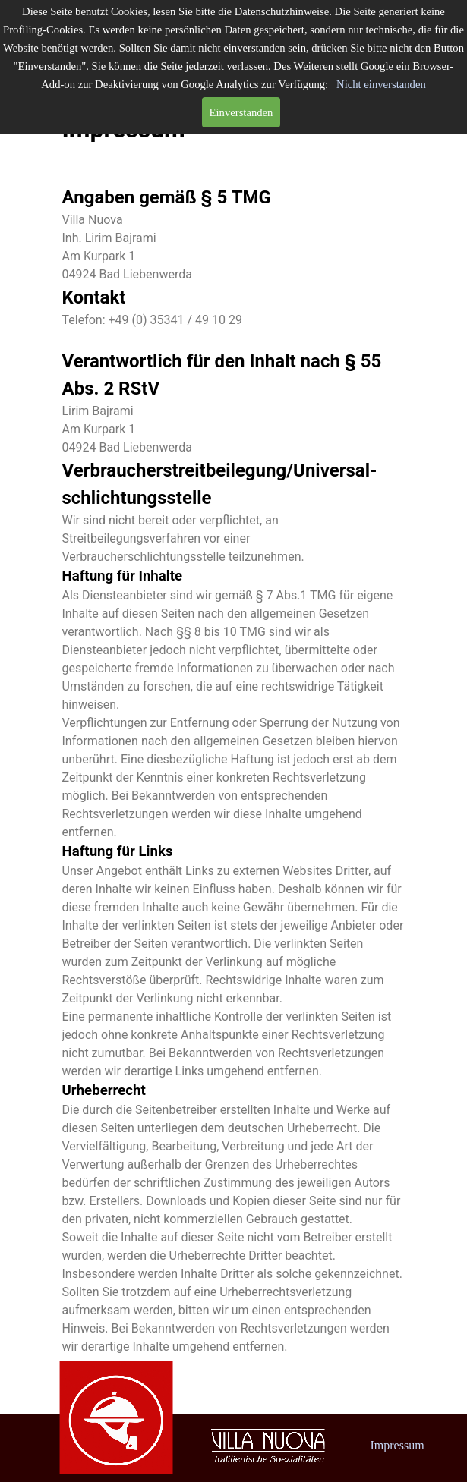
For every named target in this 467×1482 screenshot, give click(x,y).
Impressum (397, 1445)
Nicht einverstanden (381, 84)
